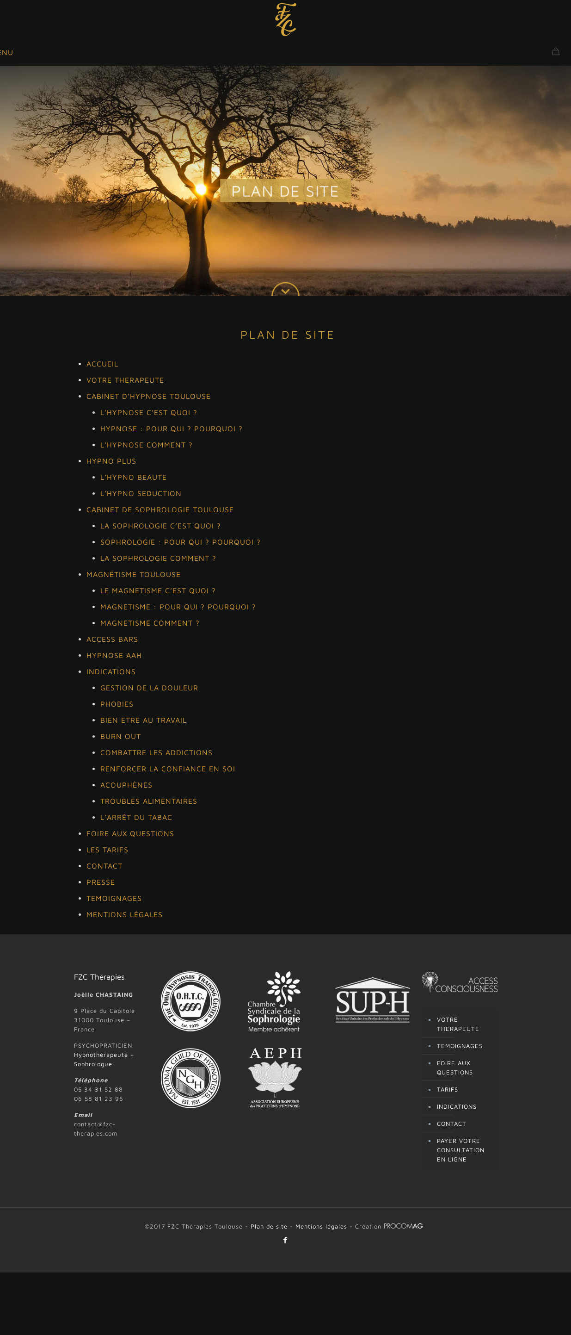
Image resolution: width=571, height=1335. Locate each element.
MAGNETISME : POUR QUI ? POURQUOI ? (178, 606)
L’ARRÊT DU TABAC (136, 817)
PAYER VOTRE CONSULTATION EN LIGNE (461, 1150)
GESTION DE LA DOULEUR (149, 687)
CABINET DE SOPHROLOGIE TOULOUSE (160, 509)
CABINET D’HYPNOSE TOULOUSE (148, 396)
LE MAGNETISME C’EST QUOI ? (158, 590)
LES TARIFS (107, 849)
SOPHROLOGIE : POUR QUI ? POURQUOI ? (180, 542)
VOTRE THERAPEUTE (125, 380)
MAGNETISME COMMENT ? (150, 623)
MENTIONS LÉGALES (124, 914)
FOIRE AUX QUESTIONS (130, 833)
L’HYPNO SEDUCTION (141, 493)
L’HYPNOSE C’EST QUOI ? (148, 412)
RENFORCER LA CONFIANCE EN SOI (167, 768)
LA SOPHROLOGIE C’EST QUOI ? (160, 526)
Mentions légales (321, 1226)
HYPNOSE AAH (114, 655)
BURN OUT (120, 736)
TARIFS (447, 1089)
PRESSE (100, 882)
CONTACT (104, 866)
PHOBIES (117, 704)
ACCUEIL (102, 364)
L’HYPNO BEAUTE (133, 477)
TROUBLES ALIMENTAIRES (148, 801)
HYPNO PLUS (111, 461)
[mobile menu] (8, 52)
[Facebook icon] (285, 1240)
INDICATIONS (111, 671)
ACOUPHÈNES (126, 785)
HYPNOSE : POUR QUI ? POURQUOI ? (171, 428)
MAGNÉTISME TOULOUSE (133, 574)
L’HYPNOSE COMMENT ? (146, 445)
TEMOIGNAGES (114, 898)
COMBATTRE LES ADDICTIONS (156, 752)
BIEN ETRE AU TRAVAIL (143, 720)
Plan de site (269, 1226)
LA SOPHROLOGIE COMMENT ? (158, 558)
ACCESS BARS (112, 639)
